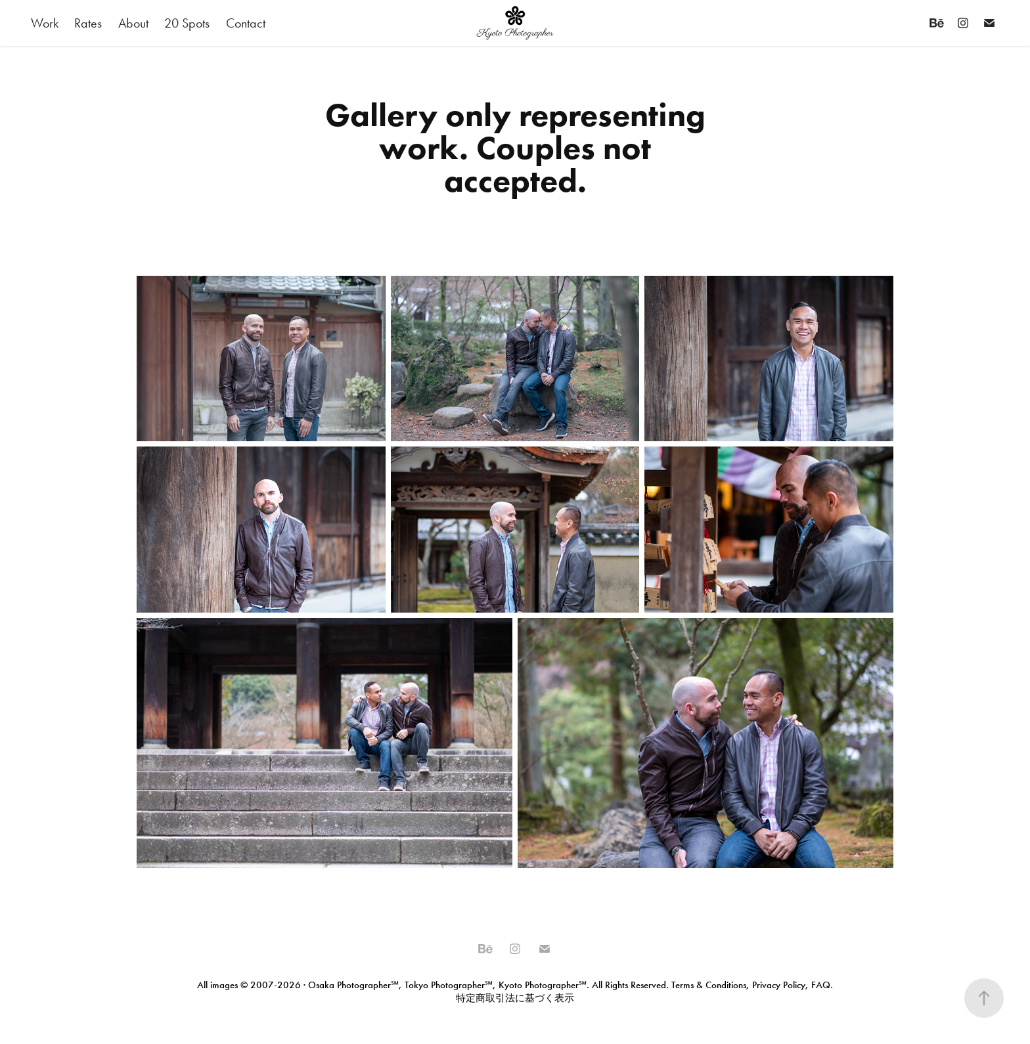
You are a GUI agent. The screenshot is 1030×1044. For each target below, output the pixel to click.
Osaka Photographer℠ (353, 985)
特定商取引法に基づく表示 (515, 998)
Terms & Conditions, (710, 985)
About (133, 23)
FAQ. (821, 985)
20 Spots (187, 23)
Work (44, 23)
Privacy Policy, (780, 985)
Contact (245, 23)
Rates (88, 23)
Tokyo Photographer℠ (449, 985)
